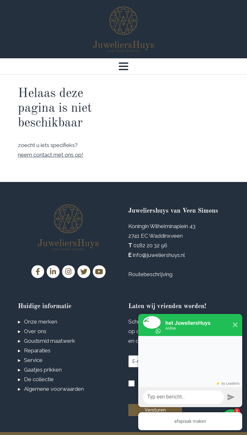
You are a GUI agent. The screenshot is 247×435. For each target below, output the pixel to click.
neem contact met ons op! (50, 155)
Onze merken (40, 321)
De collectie (39, 379)
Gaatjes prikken (43, 369)
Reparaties (37, 350)
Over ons (35, 331)
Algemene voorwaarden (54, 388)
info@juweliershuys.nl (159, 255)
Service (33, 360)
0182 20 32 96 (150, 245)
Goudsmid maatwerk (49, 340)
